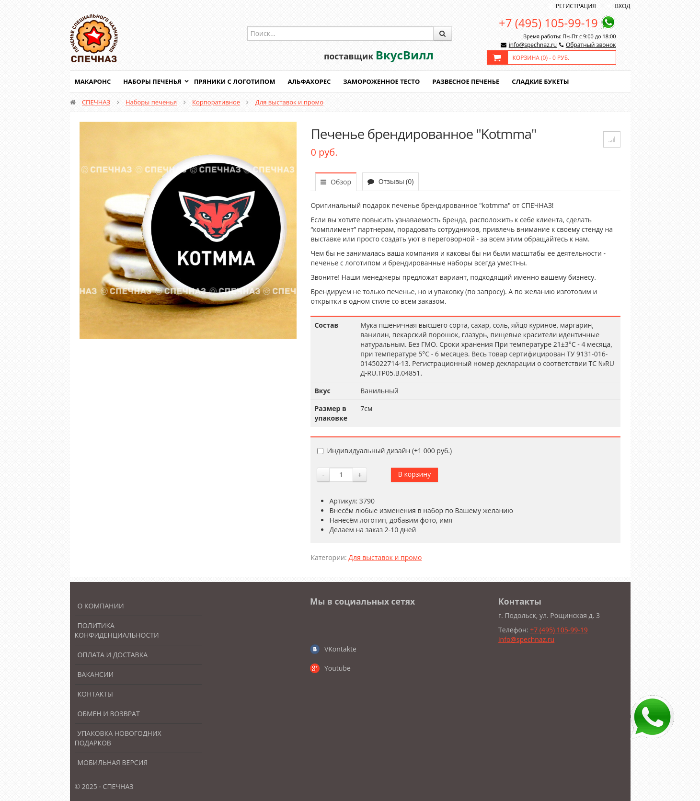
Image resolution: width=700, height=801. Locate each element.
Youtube (337, 668)
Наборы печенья (152, 81)
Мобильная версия (113, 762)
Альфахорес (309, 81)
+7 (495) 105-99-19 (548, 23)
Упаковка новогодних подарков (118, 738)
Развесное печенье (465, 81)
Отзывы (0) (390, 181)
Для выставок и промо (289, 102)
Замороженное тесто (381, 81)
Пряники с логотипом (234, 81)
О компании (101, 605)
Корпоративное (216, 102)
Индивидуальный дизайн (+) (384, 450)
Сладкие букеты (540, 81)
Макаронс (93, 81)
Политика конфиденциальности (117, 630)
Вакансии (96, 674)
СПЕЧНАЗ (96, 102)
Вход (622, 6)
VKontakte (340, 648)
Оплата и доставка (113, 654)
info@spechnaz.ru (533, 45)
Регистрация (576, 6)
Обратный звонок (591, 45)
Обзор (336, 181)
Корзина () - (541, 58)
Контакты (95, 693)
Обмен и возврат (109, 713)
